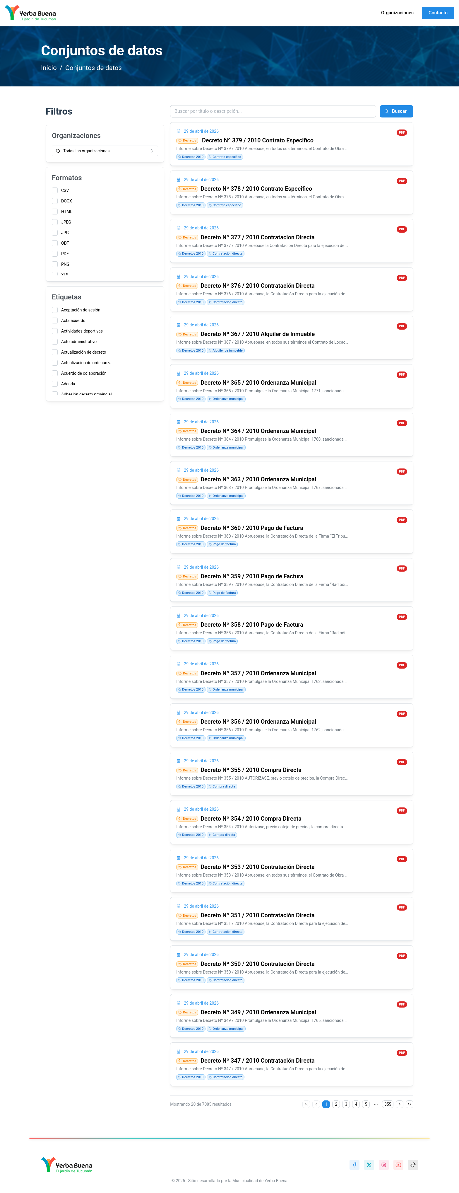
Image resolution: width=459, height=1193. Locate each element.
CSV (65, 190)
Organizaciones (397, 13)
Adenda (68, 383)
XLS (64, 274)
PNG (65, 264)
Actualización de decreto (83, 352)
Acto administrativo (79, 341)
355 (387, 1104)
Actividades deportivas (82, 331)
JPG (65, 232)
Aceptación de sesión (80, 310)
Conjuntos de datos (93, 67)
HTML (66, 211)
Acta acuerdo (73, 320)
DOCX (66, 201)
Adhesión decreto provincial (86, 394)
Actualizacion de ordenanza (86, 362)
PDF (65, 253)
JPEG (66, 222)
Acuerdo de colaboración (84, 373)
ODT (65, 243)
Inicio (49, 67)
